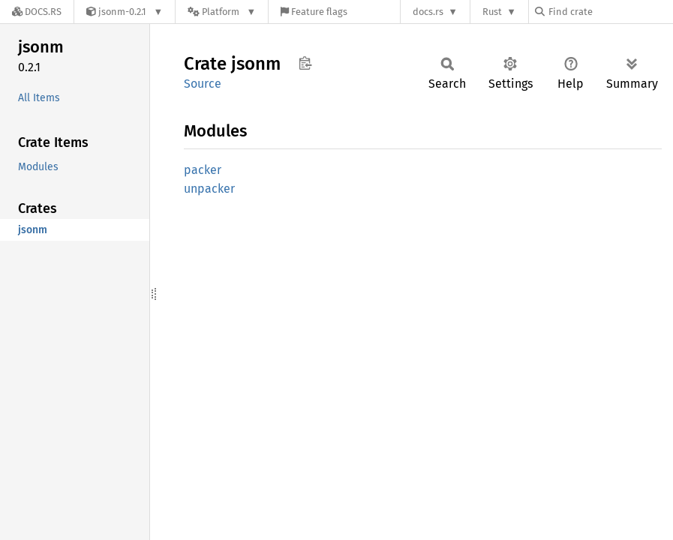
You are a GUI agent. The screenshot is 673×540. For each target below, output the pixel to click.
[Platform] (222, 11)
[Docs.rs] (37, 11)
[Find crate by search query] (610, 11)
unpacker (209, 189)
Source (202, 83)
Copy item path (305, 63)
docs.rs (428, 11)
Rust (492, 11)
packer (202, 170)
